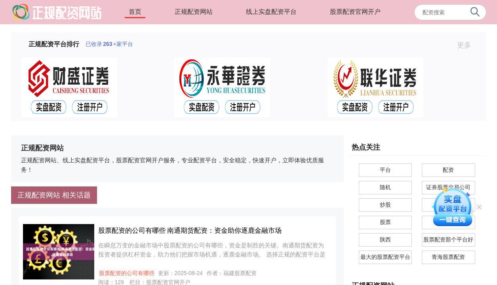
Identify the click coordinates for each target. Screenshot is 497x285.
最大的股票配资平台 (385, 257)
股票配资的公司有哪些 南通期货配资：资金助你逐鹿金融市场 (190, 230)
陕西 (385, 239)
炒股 (385, 204)
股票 (385, 222)
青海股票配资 (448, 257)
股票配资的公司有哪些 (126, 273)
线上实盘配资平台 (271, 11)
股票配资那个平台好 (448, 239)
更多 (467, 45)
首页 (135, 11)
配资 (448, 170)
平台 (385, 170)
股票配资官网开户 (355, 11)
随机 (385, 187)
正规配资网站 (194, 11)
